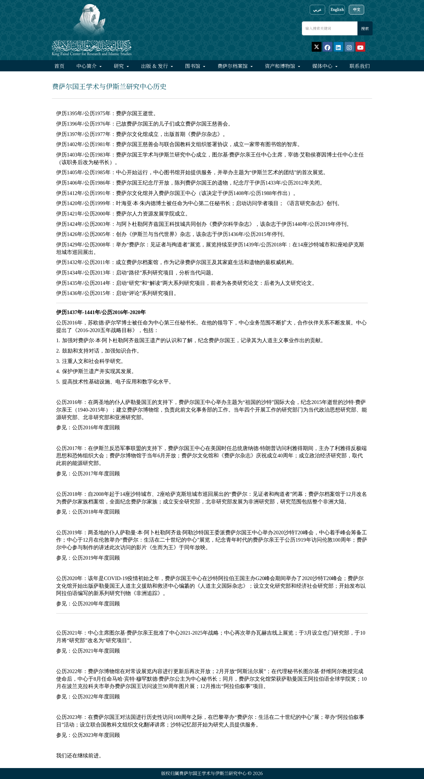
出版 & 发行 (155, 65)
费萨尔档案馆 (233, 65)
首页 (59, 65)
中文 (356, 9)
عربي (317, 9)
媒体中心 (323, 65)
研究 (119, 65)
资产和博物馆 (281, 65)
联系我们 (360, 65)
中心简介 (87, 65)
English (337, 9)
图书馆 (193, 65)
